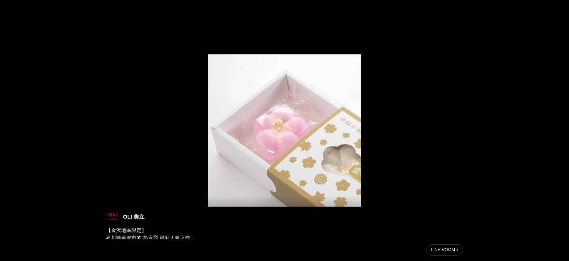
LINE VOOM (443, 249)
